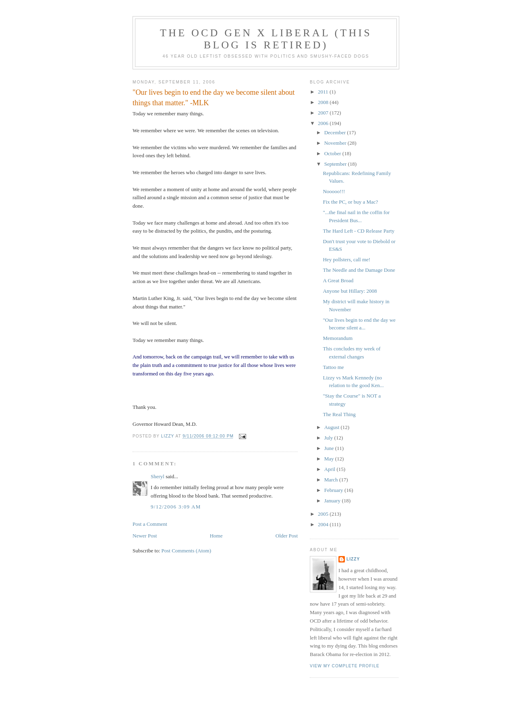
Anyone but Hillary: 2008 (350, 291)
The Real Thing (339, 414)
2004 (324, 524)
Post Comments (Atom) (187, 551)
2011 (324, 92)
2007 (324, 113)
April (330, 469)
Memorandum (338, 338)
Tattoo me (333, 367)
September (336, 164)
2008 (324, 102)
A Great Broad (338, 280)
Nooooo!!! (334, 191)
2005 (324, 514)
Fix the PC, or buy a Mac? (350, 202)
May (329, 459)
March (331, 480)
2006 (324, 123)
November (336, 143)
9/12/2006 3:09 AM (176, 507)
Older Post (287, 536)
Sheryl (157, 476)
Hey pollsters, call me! (346, 259)
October (333, 153)
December (335, 132)
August (332, 427)
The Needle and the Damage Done (359, 270)
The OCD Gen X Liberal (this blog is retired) (266, 39)
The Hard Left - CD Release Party (358, 231)
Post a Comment (150, 524)
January (333, 501)
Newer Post (145, 536)
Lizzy (353, 559)
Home (216, 536)
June (329, 448)
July (329, 438)
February (334, 490)
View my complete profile (345, 666)
